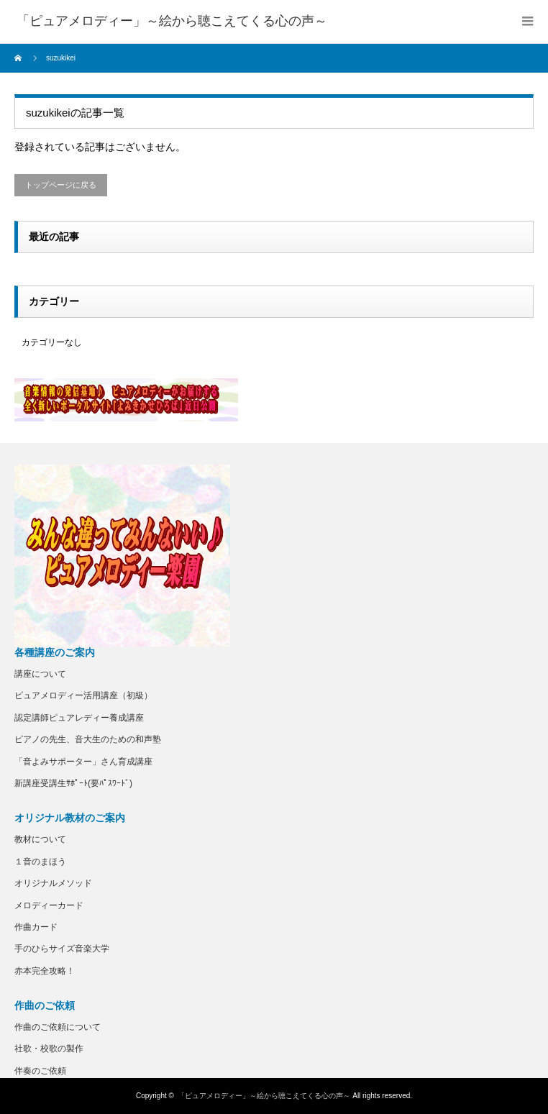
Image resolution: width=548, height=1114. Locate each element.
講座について (40, 674)
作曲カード (36, 927)
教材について (40, 839)
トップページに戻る (60, 185)
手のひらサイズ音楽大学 (61, 949)
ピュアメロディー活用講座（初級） (83, 695)
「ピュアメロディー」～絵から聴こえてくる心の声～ (264, 1096)
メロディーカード (48, 905)
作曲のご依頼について (57, 1027)
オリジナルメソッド (53, 883)
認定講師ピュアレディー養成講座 (79, 718)
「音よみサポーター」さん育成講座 (83, 762)
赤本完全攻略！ (44, 971)
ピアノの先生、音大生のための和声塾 (87, 739)
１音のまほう (40, 862)
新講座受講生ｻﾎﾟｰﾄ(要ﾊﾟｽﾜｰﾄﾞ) (73, 783)
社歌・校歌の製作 (48, 1049)
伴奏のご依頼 (40, 1071)
